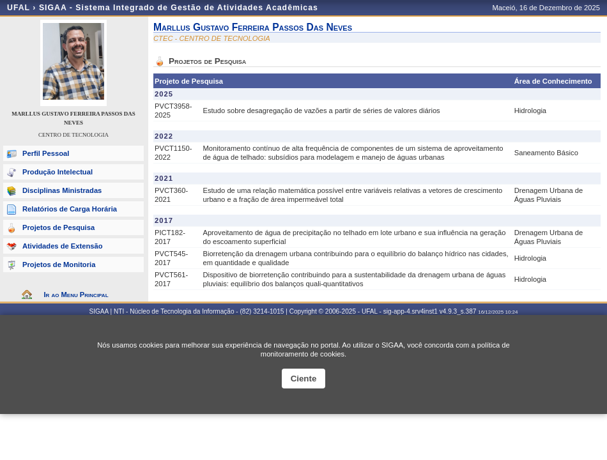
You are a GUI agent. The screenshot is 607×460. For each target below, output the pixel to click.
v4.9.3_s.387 (458, 311)
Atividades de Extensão (62, 246)
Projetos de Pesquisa (58, 227)
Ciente (304, 378)
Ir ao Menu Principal (75, 294)
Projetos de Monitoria (58, 264)
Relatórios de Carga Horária (69, 209)
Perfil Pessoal (45, 153)
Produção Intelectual (57, 172)
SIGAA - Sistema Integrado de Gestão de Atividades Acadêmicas (178, 7)
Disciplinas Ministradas (62, 190)
